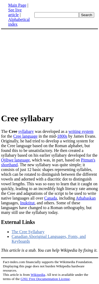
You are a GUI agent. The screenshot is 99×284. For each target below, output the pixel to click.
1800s (62, 136)
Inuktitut (27, 203)
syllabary (26, 131)
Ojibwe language (15, 160)
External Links (18, 222)
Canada (50, 198)
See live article (15, 12)
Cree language (25, 136)
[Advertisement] (49, 71)
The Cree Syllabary (28, 231)
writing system (80, 131)
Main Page (17, 5)
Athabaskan (86, 198)
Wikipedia (38, 275)
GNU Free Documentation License (45, 279)
